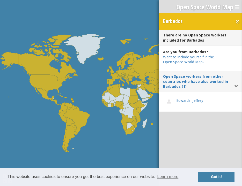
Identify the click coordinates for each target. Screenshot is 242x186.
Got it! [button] (216, 177)
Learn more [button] (167, 176)
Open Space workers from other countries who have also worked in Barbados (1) (195, 81)
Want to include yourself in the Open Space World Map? (188, 60)
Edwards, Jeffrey (189, 100)
